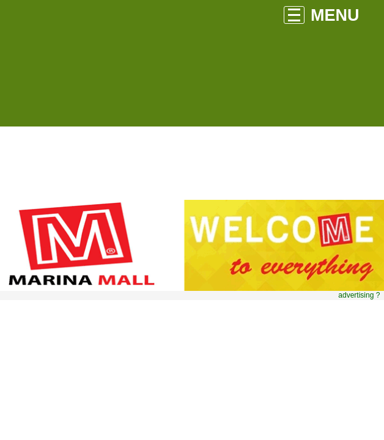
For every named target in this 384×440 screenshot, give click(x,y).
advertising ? (359, 295)
